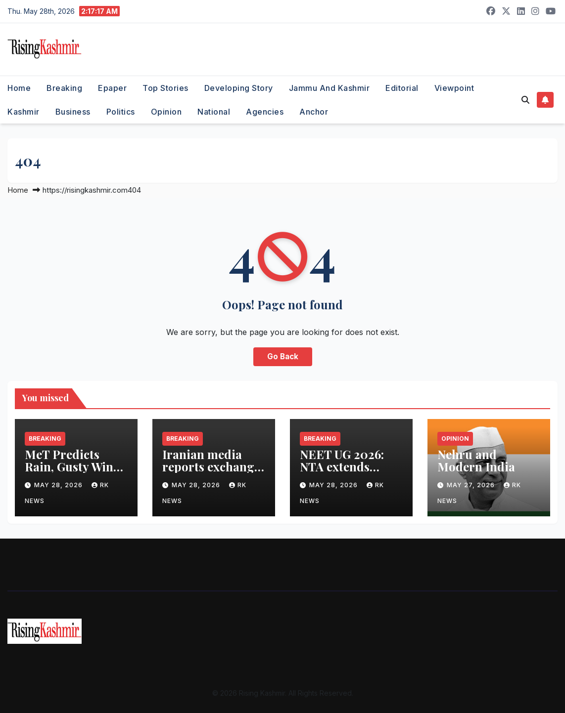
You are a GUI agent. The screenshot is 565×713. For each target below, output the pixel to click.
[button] (525, 100)
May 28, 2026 (59, 485)
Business (73, 112)
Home (19, 88)
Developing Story (238, 88)
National (213, 112)
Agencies (264, 112)
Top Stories (165, 88)
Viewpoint (454, 88)
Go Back (282, 356)
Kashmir (23, 112)
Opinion (166, 112)
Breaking (64, 88)
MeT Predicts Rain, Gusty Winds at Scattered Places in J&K (75, 472)
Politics (120, 112)
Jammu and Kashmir (329, 88)
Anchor (313, 112)
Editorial (402, 88)
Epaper (112, 88)
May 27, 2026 (472, 485)
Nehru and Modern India (476, 460)
